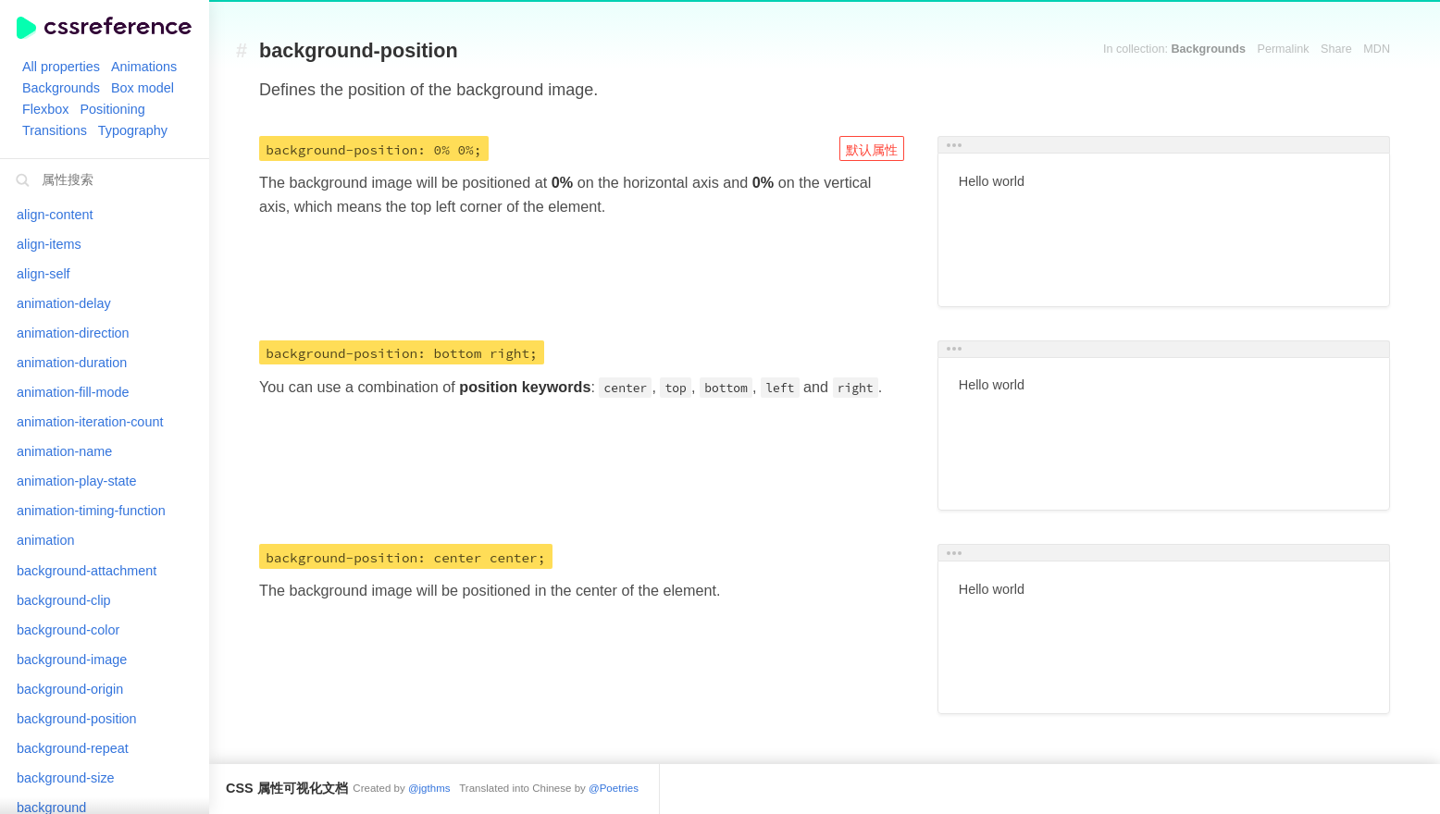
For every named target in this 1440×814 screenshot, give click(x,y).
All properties (61, 66)
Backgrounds (61, 87)
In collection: (1174, 49)
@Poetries (614, 788)
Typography (133, 130)
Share (1336, 49)
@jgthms (429, 788)
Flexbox (45, 109)
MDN (1376, 49)
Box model (142, 87)
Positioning (112, 109)
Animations (144, 66)
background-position (358, 51)
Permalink (1284, 49)
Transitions (54, 130)
